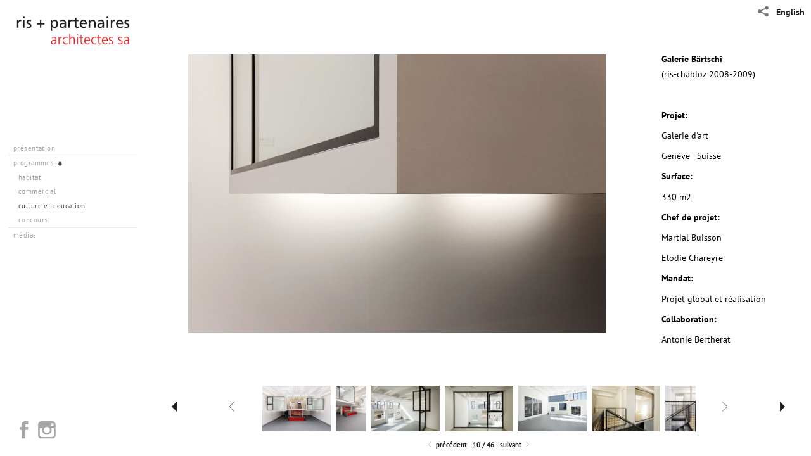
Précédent (446, 445)
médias (29, 235)
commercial (37, 191)
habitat (29, 177)
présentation (39, 148)
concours (33, 219)
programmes (38, 162)
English (790, 12)
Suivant (516, 445)
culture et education (51, 205)
